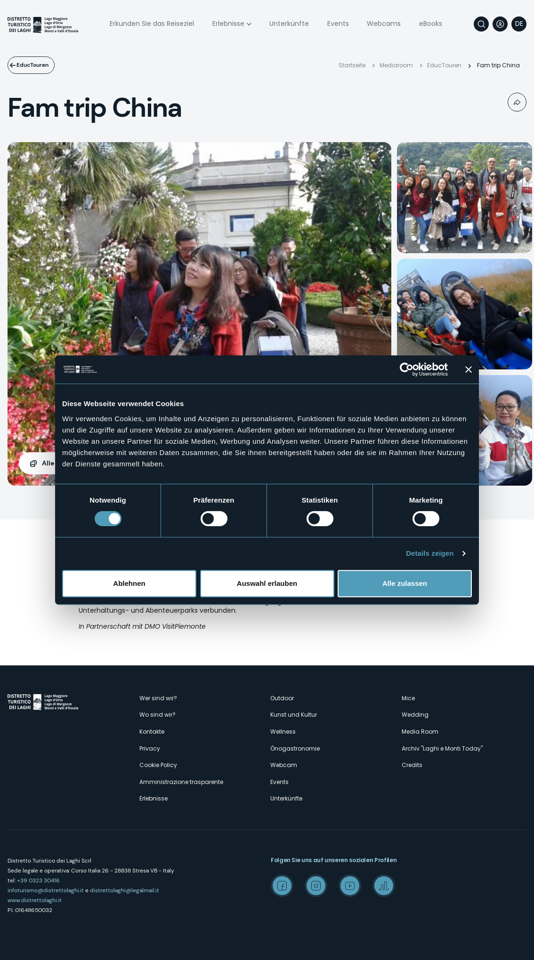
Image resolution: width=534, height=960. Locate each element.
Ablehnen (129, 583)
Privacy (149, 748)
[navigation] (518, 24)
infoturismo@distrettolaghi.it (46, 890)
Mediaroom (396, 65)
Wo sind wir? (157, 715)
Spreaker (383, 885)
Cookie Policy (158, 765)
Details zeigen (429, 553)
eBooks (430, 23)
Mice (408, 698)
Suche (481, 24)
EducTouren (40, 65)
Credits (412, 765)
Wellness (283, 732)
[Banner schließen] (468, 369)
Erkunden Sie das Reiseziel (152, 23)
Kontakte (151, 732)
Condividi (517, 102)
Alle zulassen (404, 583)
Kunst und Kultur (293, 715)
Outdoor (282, 698)
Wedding (415, 715)
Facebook (282, 885)
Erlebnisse (228, 23)
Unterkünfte (289, 23)
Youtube (350, 885)
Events (338, 23)
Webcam (283, 765)
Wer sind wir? (158, 698)
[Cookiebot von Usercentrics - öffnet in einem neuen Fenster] (406, 369)
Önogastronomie (295, 748)
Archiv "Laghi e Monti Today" (442, 748)
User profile (500, 24)
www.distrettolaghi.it (35, 900)
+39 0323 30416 (38, 880)
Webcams (384, 23)
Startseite (352, 65)
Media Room (420, 732)
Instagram (316, 885)
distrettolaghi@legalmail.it (124, 890)
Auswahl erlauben (267, 583)
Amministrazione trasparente (181, 782)
